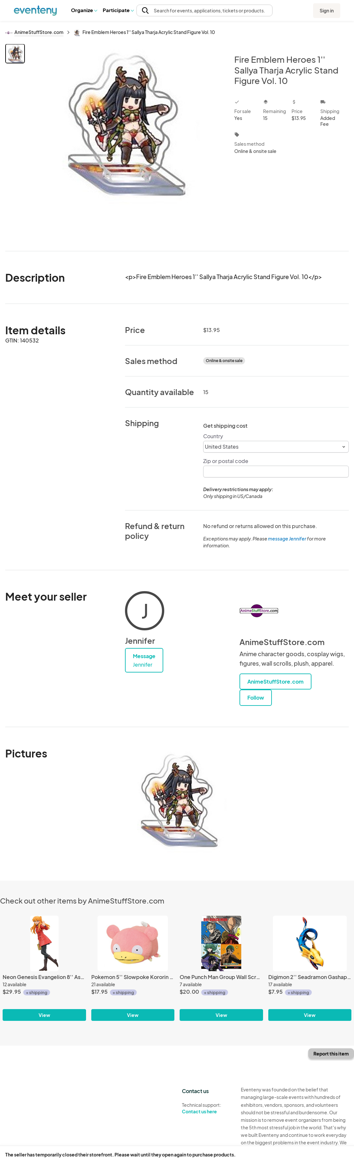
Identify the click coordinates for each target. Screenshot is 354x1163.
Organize (84, 10)
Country (213, 436)
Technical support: (206, 1108)
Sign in (327, 10)
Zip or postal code (225, 460)
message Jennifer (287, 538)
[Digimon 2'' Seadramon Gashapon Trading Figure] (310, 943)
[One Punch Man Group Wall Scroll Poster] (221, 943)
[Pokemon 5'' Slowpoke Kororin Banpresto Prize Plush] (133, 943)
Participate (118, 10)
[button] (84, 10)
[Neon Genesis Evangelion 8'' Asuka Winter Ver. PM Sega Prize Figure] (44, 943)
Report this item (331, 1053)
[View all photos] (125, 142)
